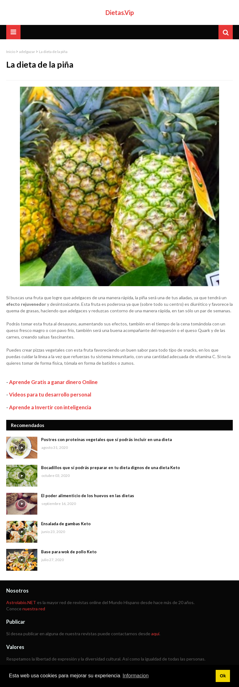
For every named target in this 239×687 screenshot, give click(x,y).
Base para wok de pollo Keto (68, 551)
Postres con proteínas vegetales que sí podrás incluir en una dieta (106, 439)
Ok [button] (223, 675)
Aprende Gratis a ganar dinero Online (53, 382)
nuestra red (33, 608)
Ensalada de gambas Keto (66, 523)
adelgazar (27, 51)
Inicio (10, 51)
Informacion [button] (136, 675)
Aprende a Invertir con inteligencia (50, 407)
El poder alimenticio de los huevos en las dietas (87, 495)
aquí (155, 633)
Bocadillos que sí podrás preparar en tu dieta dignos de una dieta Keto (110, 467)
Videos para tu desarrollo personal (50, 394)
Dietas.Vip (119, 12)
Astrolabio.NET (21, 602)
